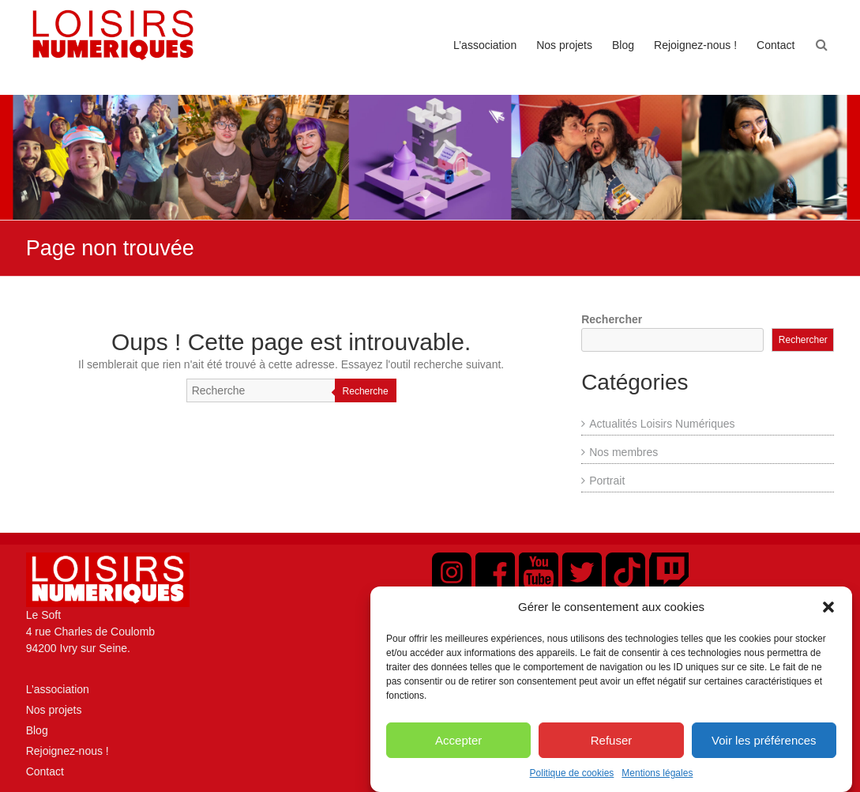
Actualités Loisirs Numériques (661, 423)
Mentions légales (657, 784)
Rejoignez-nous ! (695, 45)
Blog (623, 45)
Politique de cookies (572, 784)
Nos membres (623, 452)
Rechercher (611, 319)
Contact (775, 45)
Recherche (366, 391)
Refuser (612, 751)
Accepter (458, 751)
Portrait (607, 480)
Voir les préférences (764, 751)
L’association (484, 45)
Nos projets (564, 45)
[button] (828, 618)
